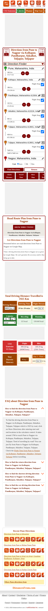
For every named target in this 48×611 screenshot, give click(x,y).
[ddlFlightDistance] (41, 308)
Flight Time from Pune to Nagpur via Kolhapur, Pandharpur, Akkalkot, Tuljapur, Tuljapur (23, 454)
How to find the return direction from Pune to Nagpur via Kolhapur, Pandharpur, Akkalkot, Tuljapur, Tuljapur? (23, 465)
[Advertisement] (24, 30)
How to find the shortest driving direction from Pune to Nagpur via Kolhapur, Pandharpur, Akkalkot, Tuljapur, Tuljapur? (23, 477)
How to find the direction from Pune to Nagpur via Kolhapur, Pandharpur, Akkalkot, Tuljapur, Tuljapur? (21, 412)
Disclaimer (21, 595)
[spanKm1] (38, 361)
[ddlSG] (10, 322)
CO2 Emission (9, 11)
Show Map (33, 176)
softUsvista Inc (32, 607)
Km (33, 164)
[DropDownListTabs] (24, 64)
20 (41, 52)
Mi (27, 164)
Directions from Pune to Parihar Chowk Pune (20, 570)
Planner (29, 11)
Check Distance (9, 176)
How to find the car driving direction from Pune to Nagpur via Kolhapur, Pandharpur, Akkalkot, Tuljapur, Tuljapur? (23, 488)
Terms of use (32, 595)
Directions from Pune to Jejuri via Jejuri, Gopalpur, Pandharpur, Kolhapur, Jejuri (22, 557)
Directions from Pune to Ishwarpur (16, 534)
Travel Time (21, 176)
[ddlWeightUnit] (13, 319)
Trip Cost (38, 11)
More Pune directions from (16, 582)
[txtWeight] (7, 319)
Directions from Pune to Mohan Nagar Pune (20, 545)
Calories (20, 11)
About (4, 595)
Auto (20, 164)
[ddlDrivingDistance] (12, 308)
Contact (12, 595)
